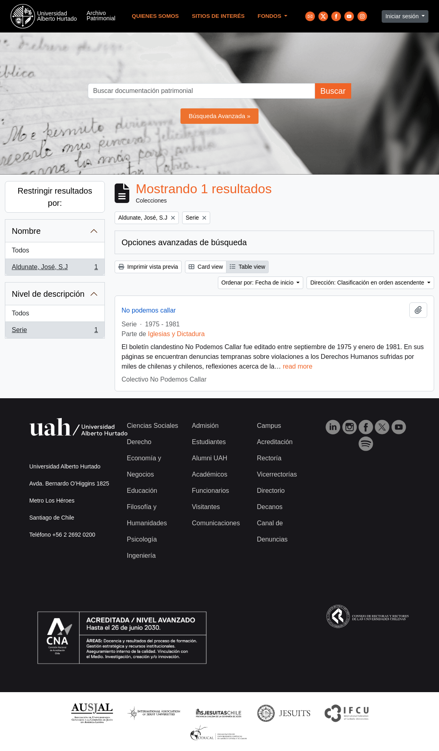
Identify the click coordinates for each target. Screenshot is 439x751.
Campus (269, 425)
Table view (247, 266)
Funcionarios (210, 490)
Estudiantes (209, 441)
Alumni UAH (209, 458)
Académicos (209, 474)
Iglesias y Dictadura (176, 333)
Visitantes (206, 506)
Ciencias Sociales (152, 425)
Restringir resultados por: (54, 196)
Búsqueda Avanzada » (219, 115)
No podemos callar (149, 310)
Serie (54, 331)
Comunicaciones (216, 523)
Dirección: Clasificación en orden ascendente (368, 282)
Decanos (270, 506)
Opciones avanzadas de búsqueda (184, 242)
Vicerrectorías (277, 474)
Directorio (271, 490)
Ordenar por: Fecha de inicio (258, 282)
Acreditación (275, 441)
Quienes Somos (155, 16)
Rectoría (269, 458)
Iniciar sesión (402, 16)
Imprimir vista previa (148, 266)
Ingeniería (141, 555)
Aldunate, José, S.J (54, 268)
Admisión (205, 425)
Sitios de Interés (218, 16)
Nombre (26, 231)
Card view (206, 266)
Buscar (333, 90)
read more (298, 366)
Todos (20, 250)
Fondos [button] (270, 16)
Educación (142, 490)
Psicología (142, 539)
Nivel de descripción (48, 293)
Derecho (139, 441)
